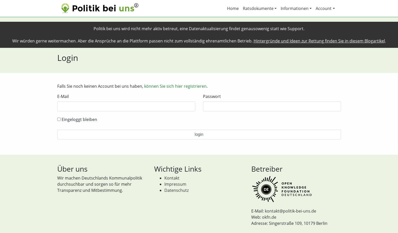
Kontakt (171, 178)
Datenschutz (176, 190)
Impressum (175, 184)
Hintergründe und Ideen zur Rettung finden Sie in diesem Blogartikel (319, 41)
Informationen (295, 8)
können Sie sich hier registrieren (175, 86)
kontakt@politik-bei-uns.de (290, 211)
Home (233, 8)
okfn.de (269, 217)
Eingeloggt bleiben (77, 119)
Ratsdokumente (258, 8)
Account (324, 8)
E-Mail (63, 96)
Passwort (212, 96)
